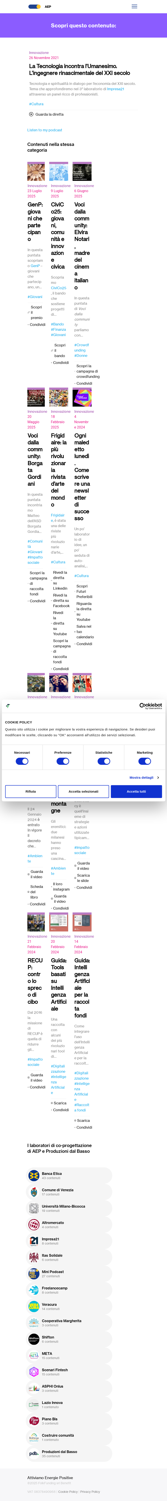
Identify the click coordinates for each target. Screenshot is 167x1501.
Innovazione (39, 52)
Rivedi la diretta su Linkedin (60, 580)
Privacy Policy (90, 1491)
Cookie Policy (68, 1491)
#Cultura (36, 104)
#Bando (57, 324)
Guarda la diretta (50, 114)
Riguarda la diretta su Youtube (84, 611)
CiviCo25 (58, 288)
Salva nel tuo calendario (85, 631)
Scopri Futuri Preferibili (84, 591)
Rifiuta (31, 791)
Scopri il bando (60, 350)
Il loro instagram (61, 886)
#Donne (80, 355)
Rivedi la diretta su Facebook (61, 600)
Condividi (37, 324)
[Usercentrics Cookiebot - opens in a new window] (142, 706)
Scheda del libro (36, 891)
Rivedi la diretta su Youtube (60, 623)
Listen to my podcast (44, 130)
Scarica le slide (83, 878)
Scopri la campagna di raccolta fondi (38, 583)
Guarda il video (37, 874)
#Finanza (58, 329)
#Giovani (35, 296)
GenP (35, 266)
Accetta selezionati (83, 791)
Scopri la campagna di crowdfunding (88, 371)
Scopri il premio (37, 312)
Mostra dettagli (141, 777)
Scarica (60, 1103)
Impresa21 (115, 89)
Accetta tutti (136, 791)
